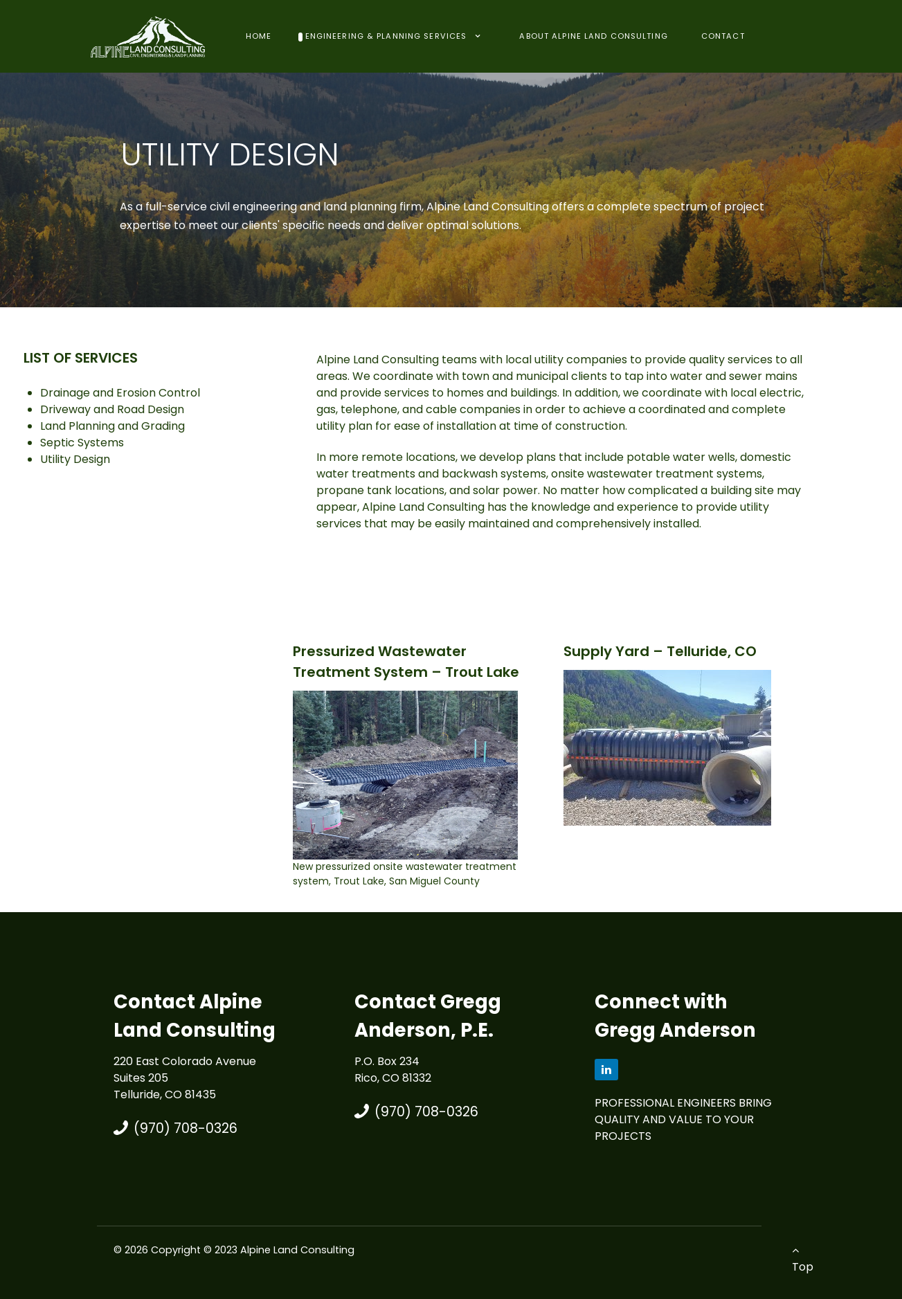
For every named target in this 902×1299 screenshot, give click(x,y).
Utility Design (75, 459)
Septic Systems (82, 443)
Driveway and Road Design (112, 409)
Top (802, 1259)
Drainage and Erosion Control (120, 393)
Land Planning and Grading (112, 426)
